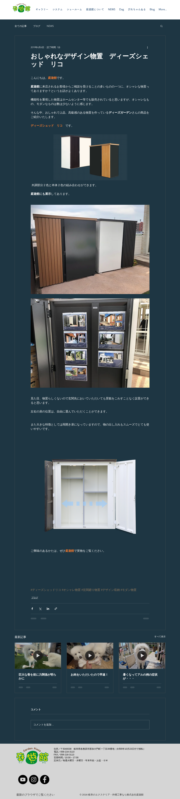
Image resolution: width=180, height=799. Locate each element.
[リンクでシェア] (55, 608)
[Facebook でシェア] (32, 608)
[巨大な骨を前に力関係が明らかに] (38, 656)
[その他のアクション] (147, 47)
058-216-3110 (68, 751)
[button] (161, 26)
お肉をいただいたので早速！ (89, 674)
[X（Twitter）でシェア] (40, 608)
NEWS (50, 26)
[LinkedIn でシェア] (47, 608)
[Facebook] (44, 779)
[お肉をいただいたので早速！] (90, 656)
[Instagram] (33, 779)
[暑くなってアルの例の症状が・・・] (142, 656)
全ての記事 (21, 26)
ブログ (36, 26)
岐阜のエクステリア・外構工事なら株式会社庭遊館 (116, 794)
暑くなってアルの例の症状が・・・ (140, 676)
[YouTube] (22, 779)
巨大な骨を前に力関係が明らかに (37, 676)
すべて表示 (160, 636)
